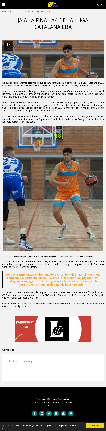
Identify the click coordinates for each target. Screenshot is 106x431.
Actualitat (12, 11)
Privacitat (52, 405)
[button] (3, 4)
